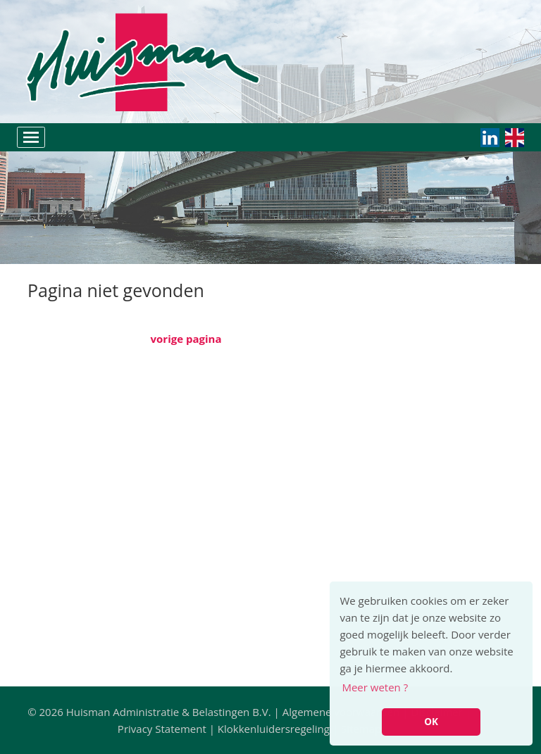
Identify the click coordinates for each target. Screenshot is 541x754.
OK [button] (431, 721)
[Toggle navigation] (31, 137)
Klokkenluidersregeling (274, 729)
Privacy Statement (162, 729)
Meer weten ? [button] (375, 687)
